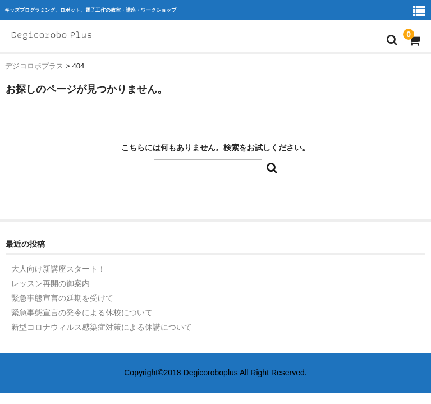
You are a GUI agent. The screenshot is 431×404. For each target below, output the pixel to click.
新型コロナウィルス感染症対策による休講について (101, 327)
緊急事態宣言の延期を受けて (62, 297)
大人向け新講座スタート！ (58, 268)
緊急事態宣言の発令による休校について (82, 312)
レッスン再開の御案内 (50, 283)
